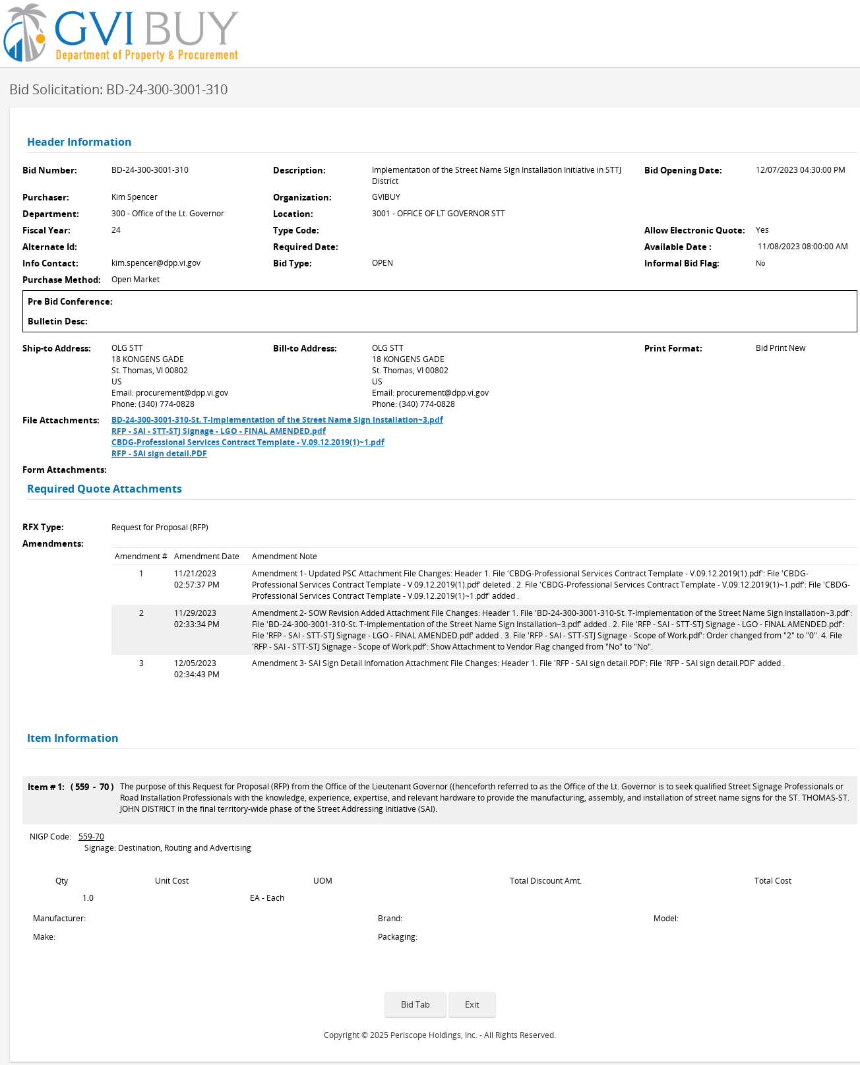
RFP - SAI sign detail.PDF (159, 453)
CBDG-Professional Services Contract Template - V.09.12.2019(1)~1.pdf (247, 442)
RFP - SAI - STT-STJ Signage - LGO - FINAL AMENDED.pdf (218, 431)
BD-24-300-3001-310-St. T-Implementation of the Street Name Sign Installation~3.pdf (277, 419)
